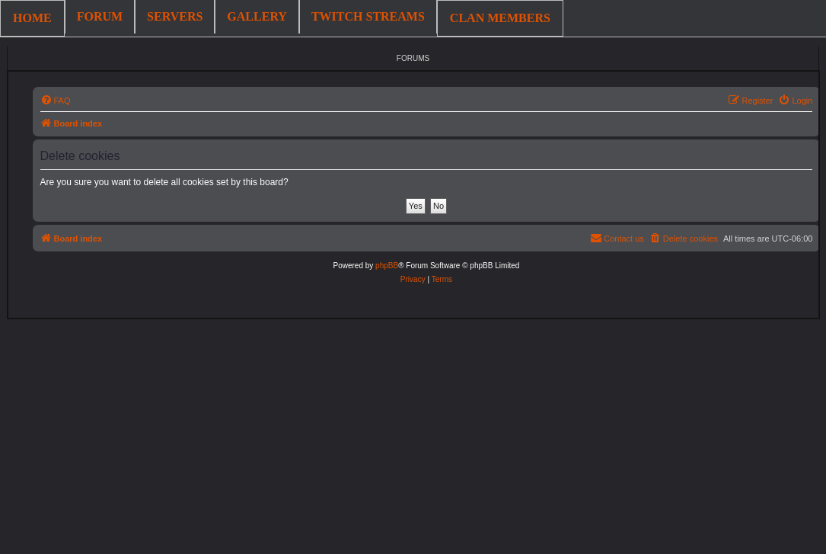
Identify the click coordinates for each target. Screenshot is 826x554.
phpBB (386, 265)
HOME (32, 17)
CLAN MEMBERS (500, 17)
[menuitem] (55, 100)
